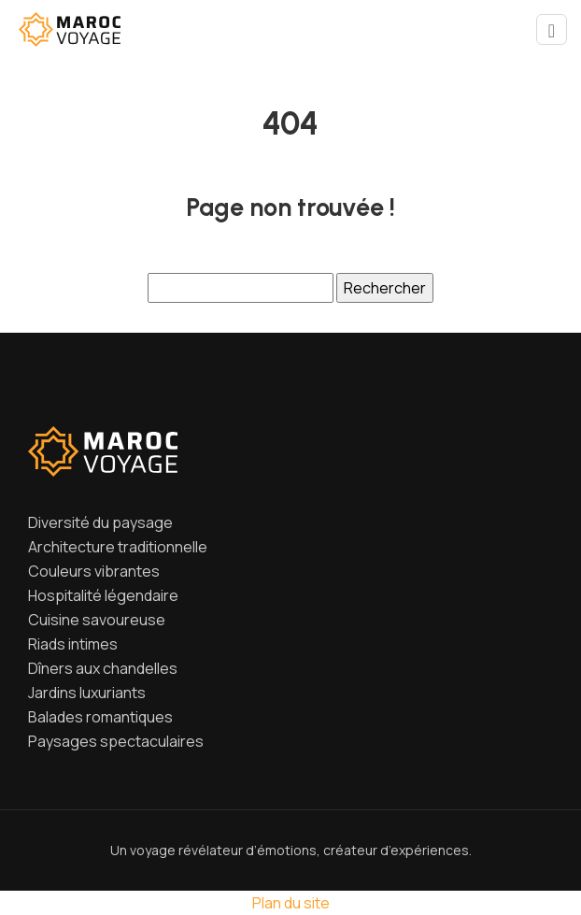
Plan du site (291, 903)
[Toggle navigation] (551, 29)
